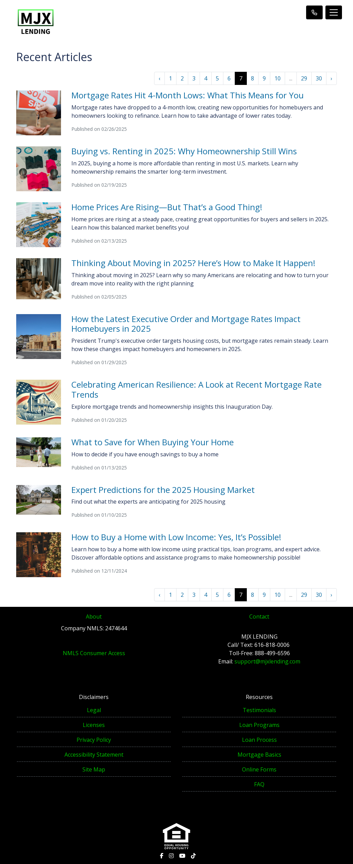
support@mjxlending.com (267, 661)
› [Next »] (331, 78)
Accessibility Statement (93, 754)
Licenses (94, 725)
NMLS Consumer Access (94, 653)
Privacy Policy (94, 740)
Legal (94, 710)
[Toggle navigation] (333, 12)
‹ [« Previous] (159, 78)
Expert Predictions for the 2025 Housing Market (163, 489)
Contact (259, 616)
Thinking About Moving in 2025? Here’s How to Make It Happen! (193, 263)
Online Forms (259, 769)
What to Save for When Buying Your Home (152, 442)
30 (319, 78)
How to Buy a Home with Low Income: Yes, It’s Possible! (176, 537)
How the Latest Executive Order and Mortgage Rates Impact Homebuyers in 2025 (186, 323)
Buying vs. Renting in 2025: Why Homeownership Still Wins (184, 151)
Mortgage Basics (259, 754)
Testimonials (259, 710)
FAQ (259, 784)
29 (304, 78)
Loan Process (259, 740)
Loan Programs (259, 725)
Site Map (93, 769)
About (94, 616)
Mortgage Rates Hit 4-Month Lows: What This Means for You (187, 95)
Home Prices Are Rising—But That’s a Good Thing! (166, 207)
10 (277, 78)
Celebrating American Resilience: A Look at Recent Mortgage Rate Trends (196, 389)
